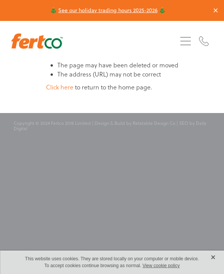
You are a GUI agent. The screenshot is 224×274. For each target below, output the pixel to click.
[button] (185, 41)
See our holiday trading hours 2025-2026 (107, 10)
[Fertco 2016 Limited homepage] (93, 41)
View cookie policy (161, 265)
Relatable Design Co (154, 123)
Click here (59, 87)
